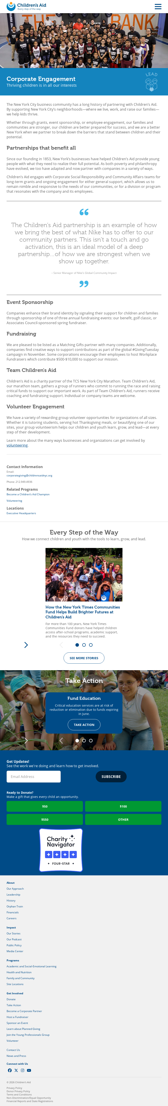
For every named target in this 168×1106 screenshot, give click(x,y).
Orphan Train (15, 906)
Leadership (13, 894)
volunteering (17, 445)
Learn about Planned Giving (23, 1029)
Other (123, 819)
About (11, 883)
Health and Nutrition (19, 972)
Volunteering (14, 501)
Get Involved (15, 993)
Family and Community (21, 978)
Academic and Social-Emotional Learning (32, 966)
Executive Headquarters (21, 513)
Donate (11, 999)
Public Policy (14, 945)
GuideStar (107, 850)
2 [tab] (85, 645)
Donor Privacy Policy (18, 1091)
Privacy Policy (14, 1088)
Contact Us (13, 1050)
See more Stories (84, 658)
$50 (44, 806)
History (11, 900)
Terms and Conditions (19, 1094)
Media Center (15, 951)
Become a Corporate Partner (24, 1011)
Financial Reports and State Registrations (30, 1101)
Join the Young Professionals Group (28, 1035)
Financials (13, 912)
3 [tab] (92, 645)
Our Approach (15, 889)
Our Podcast (14, 939)
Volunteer (12, 1041)
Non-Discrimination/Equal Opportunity (29, 1097)
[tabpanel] (84, 593)
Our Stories (13, 933)
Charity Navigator (61, 850)
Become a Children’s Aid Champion (28, 494)
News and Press (16, 1056)
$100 (123, 806)
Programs (13, 960)
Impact (11, 927)
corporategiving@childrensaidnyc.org (29, 475)
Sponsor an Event (17, 1023)
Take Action (84, 725)
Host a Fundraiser (17, 1017)
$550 (44, 819)
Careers (11, 918)
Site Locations (15, 984)
